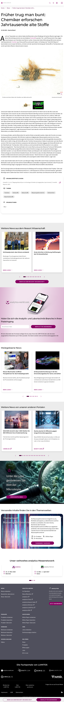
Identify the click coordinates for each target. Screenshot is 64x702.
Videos (3, 642)
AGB (11, 692)
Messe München (27, 594)
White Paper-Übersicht (28, 623)
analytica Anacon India (29, 602)
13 (41, 455)
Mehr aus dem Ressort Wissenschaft (31, 281)
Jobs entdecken (26, 630)
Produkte (25, 645)
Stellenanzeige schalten (29, 632)
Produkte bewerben (6, 620)
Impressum (4, 692)
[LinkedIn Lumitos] (62, 692)
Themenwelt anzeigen (42, 543)
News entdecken (5, 591)
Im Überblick (26, 591)
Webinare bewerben (6, 632)
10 (40, 276)
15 (44, 455)
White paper (25, 647)
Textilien (14, 42)
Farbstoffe (33, 38)
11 (37, 455)
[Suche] (50, 3)
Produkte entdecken (7, 617)
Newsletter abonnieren (43, 326)
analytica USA (27, 610)
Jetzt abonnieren (56, 603)
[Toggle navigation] (62, 3)
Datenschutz (19, 692)
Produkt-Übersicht (6, 623)
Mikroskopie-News (16, 497)
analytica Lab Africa (28, 607)
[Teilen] (53, 3)
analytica (25, 597)
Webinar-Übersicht (6, 635)
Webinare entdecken (7, 630)
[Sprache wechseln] (57, 3)
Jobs (23, 650)
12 (39, 455)
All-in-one (25, 653)
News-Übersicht (5, 597)
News (23, 642)
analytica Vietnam (28, 605)
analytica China (27, 599)
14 (42, 455)
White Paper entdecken (29, 617)
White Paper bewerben (28, 620)
